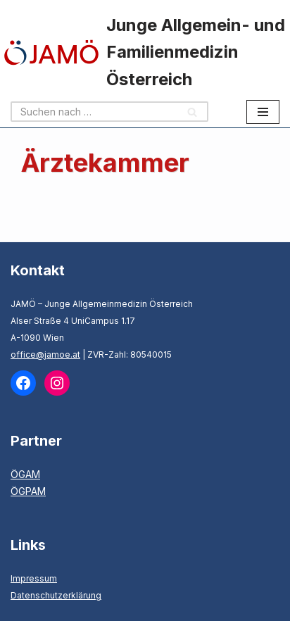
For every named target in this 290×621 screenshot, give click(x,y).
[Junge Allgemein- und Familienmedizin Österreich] (145, 52)
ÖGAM (25, 474)
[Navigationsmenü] (262, 112)
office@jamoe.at (45, 354)
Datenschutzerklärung (56, 595)
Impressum (34, 578)
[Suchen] (94, 111)
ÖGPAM (28, 491)
